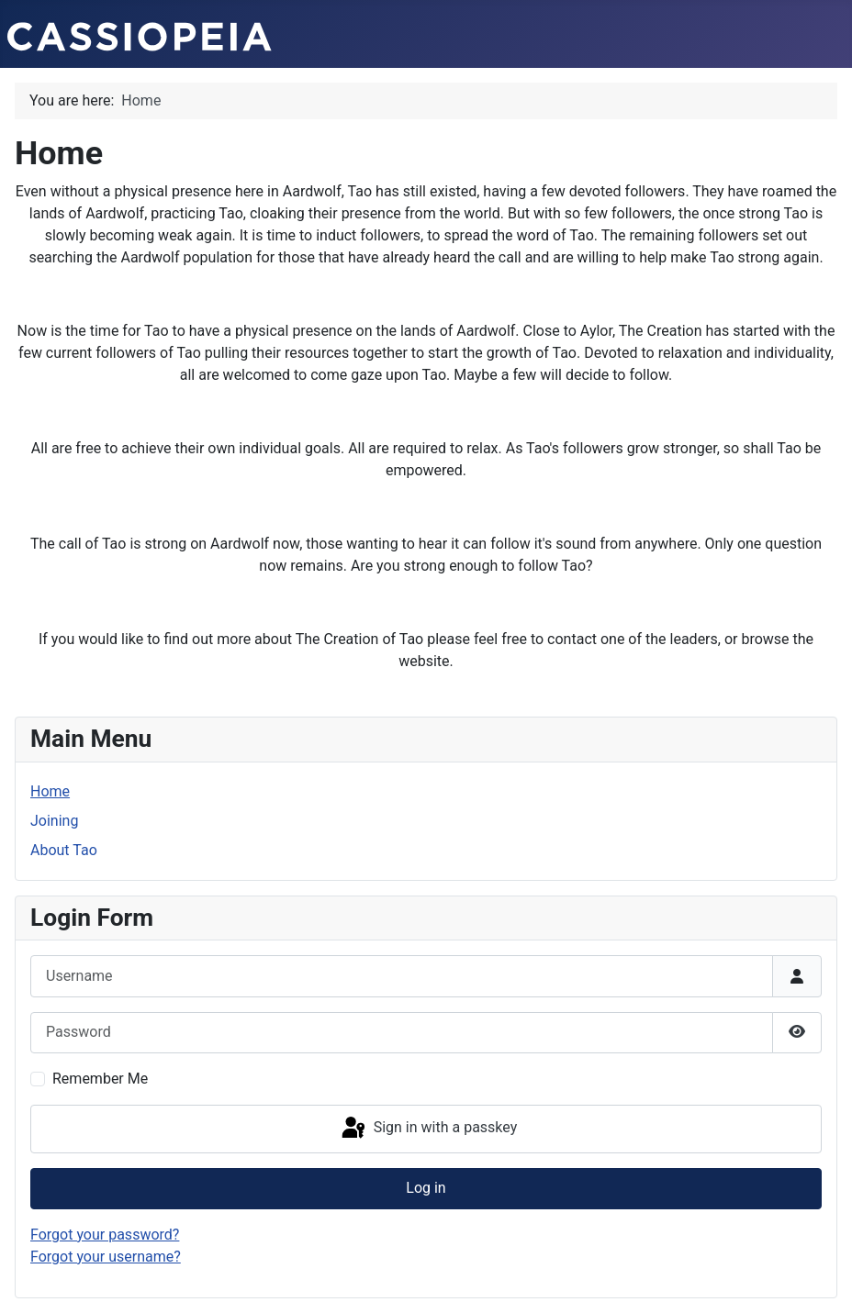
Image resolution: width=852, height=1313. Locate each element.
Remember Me (100, 1078)
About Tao (63, 850)
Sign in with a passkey (428, 1128)
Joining (54, 820)
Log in (425, 1187)
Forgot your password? (104, 1234)
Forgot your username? (105, 1256)
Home (50, 791)
